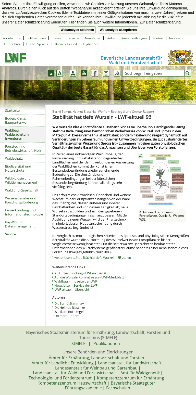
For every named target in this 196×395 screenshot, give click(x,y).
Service (10, 234)
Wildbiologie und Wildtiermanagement (21, 180)
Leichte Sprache (37, 44)
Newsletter (93, 38)
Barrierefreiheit (66, 44)
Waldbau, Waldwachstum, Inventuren (17, 134)
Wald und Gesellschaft (22, 190)
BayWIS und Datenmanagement (20, 224)
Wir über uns (12, 38)
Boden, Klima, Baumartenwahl (17, 120)
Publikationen (36, 38)
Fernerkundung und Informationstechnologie (24, 212)
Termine (73, 38)
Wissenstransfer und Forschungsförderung (21, 200)
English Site (91, 44)
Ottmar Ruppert (66, 315)
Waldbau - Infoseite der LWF (75, 281)
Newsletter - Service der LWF (75, 285)
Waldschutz (14, 158)
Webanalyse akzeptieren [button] (118, 30)
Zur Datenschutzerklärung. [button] (161, 22)
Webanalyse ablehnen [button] (77, 30)
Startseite (12, 110)
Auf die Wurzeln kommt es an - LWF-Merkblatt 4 (90, 277)
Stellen (111, 38)
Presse (56, 38)
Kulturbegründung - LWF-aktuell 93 (80, 273)
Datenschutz (11, 44)
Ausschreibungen (134, 38)
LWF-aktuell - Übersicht (71, 289)
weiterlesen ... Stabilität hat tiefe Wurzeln (92, 257)
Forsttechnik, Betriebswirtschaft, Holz (23, 148)
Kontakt (158, 38)
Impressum (177, 38)
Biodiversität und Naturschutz (18, 168)
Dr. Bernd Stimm (69, 303)
